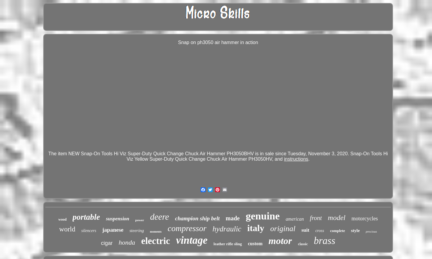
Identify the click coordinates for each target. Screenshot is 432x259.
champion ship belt (197, 218)
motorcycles (365, 219)
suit (305, 230)
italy (255, 228)
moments (156, 231)
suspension (117, 219)
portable (86, 217)
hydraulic (226, 229)
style (355, 230)
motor (280, 240)
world (67, 229)
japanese (113, 230)
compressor (187, 228)
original (283, 228)
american (295, 219)
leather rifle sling (228, 244)
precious (371, 231)
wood (62, 219)
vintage (192, 240)
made (233, 218)
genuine (263, 216)
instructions (296, 159)
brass (324, 240)
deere (159, 217)
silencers (88, 230)
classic (303, 244)
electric (155, 241)
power (139, 220)
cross (319, 230)
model (337, 218)
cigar (106, 243)
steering (137, 230)
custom (255, 243)
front (316, 218)
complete (337, 230)
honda (126, 242)
